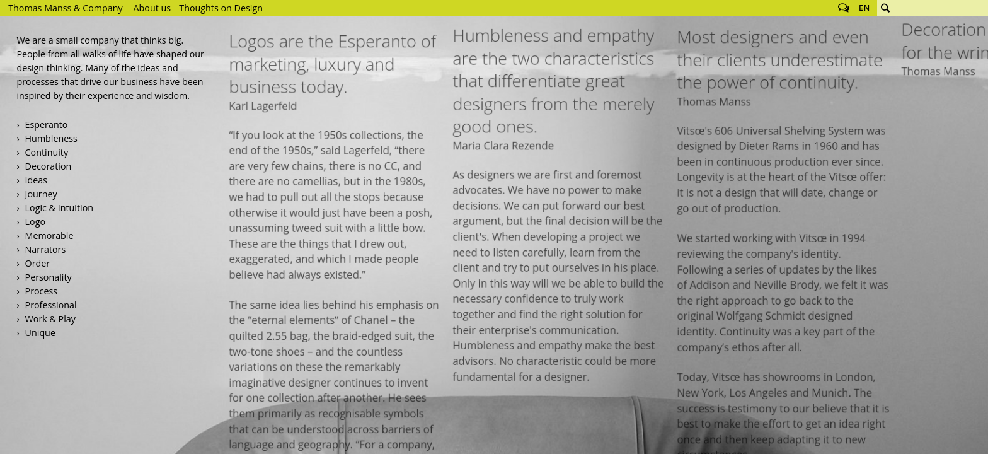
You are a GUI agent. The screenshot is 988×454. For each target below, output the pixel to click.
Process (41, 291)
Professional (51, 305)
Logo (35, 222)
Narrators (45, 249)
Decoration (48, 166)
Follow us (844, 8)
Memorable (49, 236)
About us (152, 8)
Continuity (46, 152)
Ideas (36, 180)
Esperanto (46, 125)
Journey (41, 194)
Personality (48, 277)
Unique (40, 333)
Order (37, 263)
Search (885, 8)
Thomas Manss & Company (65, 8)
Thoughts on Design (221, 8)
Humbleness (51, 138)
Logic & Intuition (59, 208)
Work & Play (50, 319)
